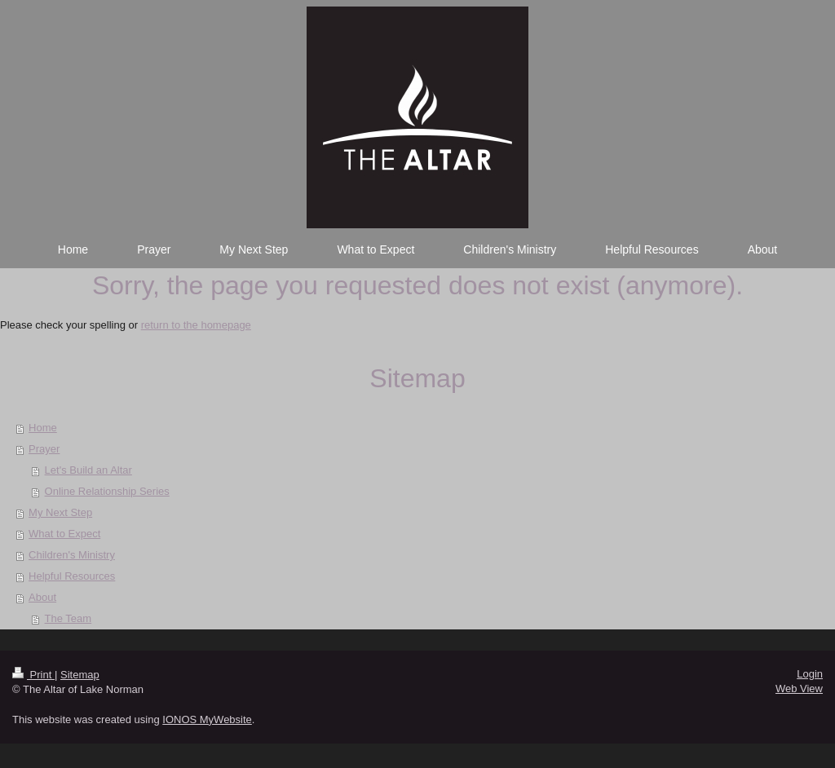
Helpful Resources (72, 576)
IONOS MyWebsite (207, 719)
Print (33, 675)
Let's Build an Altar (88, 470)
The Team (68, 618)
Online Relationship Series (107, 491)
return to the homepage (196, 325)
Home (43, 428)
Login (810, 674)
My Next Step (60, 512)
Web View (799, 688)
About (42, 597)
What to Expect (64, 533)
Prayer (44, 449)
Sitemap (79, 675)
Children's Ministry (72, 555)
